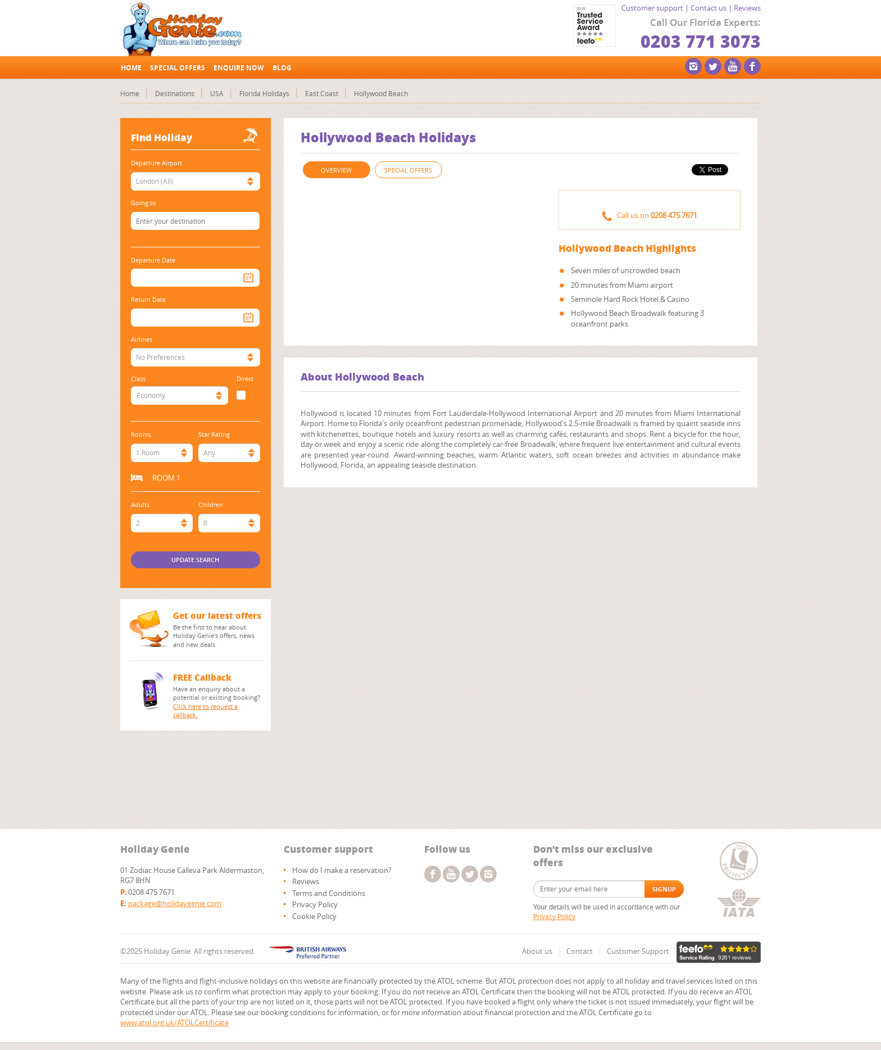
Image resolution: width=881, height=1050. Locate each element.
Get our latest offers (217, 615)
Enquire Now (239, 68)
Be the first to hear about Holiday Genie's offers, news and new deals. (214, 636)
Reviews (747, 8)
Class (138, 378)
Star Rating (214, 434)
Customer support (652, 8)
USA (217, 93)
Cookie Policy (314, 916)
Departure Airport (156, 163)
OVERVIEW (336, 170)
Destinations (174, 93)
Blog (282, 68)
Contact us (708, 8)
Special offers (177, 68)
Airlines (141, 339)
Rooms (141, 434)
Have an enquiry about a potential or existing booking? (217, 702)
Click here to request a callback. (205, 710)
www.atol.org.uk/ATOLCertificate (174, 1022)
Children (210, 504)
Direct (245, 378)
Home (131, 68)
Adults (140, 504)
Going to (143, 202)
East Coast (321, 93)
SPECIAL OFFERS (408, 170)
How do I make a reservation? (342, 870)
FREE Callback (202, 677)
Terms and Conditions (328, 893)
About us (537, 951)
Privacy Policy (315, 904)
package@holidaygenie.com (174, 903)
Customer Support (638, 951)
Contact (579, 951)
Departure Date (153, 260)
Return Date (148, 299)
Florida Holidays (264, 93)
